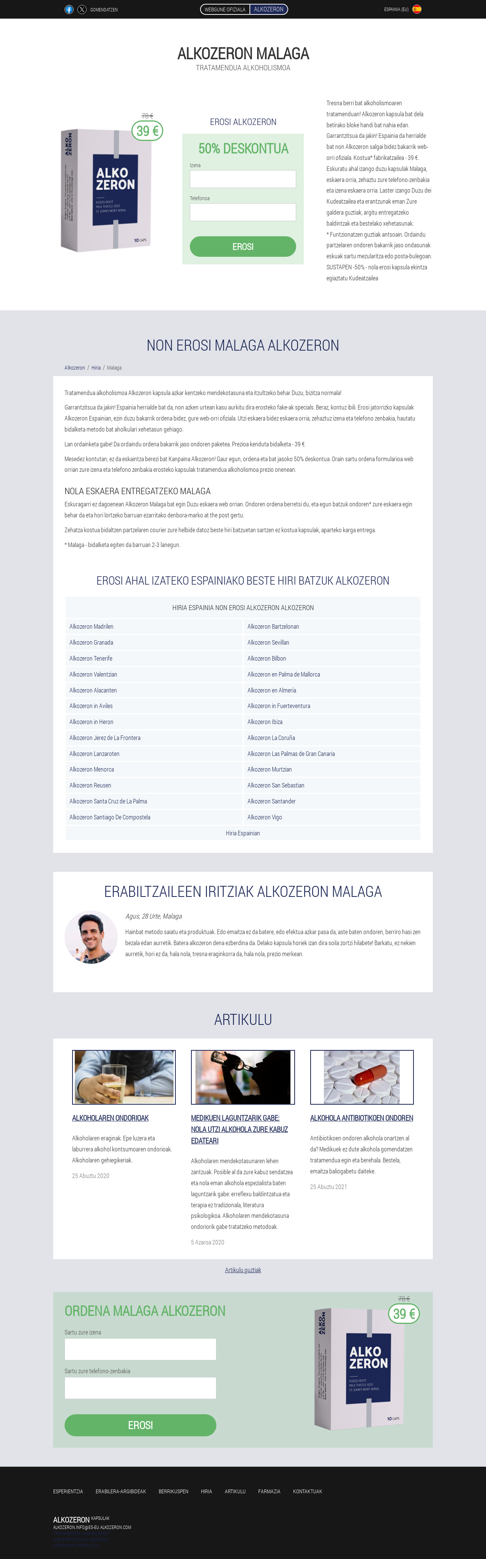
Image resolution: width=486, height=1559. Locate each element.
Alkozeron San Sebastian (276, 785)
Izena (195, 165)
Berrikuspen (173, 1491)
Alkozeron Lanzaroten (94, 753)
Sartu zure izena (83, 1332)
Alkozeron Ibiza (265, 722)
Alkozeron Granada (91, 642)
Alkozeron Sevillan (268, 642)
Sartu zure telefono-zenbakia (97, 1371)
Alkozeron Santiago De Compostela (109, 817)
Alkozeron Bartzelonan (273, 626)
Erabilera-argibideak (121, 1491)
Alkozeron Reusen (90, 785)
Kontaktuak (307, 1491)
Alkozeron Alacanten (93, 690)
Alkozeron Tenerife (90, 658)
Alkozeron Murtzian (270, 769)
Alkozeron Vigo (265, 817)
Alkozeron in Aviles (91, 706)
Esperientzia (68, 1491)
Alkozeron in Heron (91, 722)
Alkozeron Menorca (91, 769)
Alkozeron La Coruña (271, 738)
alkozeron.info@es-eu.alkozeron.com (92, 1527)
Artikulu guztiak (243, 1270)
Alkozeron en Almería (272, 690)
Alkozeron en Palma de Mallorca (284, 674)
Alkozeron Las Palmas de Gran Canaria (291, 753)
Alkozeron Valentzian (93, 674)
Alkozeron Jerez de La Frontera (104, 738)
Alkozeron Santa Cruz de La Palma (108, 801)
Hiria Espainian (243, 833)
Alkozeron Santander (272, 801)
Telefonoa (200, 198)
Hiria (206, 1491)
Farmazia (269, 1491)
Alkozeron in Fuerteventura (279, 706)
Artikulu (235, 1491)
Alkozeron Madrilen (91, 626)
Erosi (243, 246)
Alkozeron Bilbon (267, 658)
